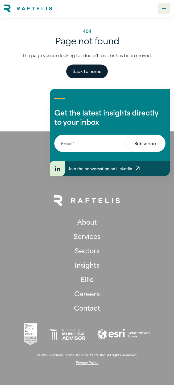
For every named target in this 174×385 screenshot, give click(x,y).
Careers (87, 293)
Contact (87, 308)
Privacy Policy (87, 362)
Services (87, 236)
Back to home (87, 70)
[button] (164, 8)
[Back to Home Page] (87, 200)
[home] (28, 8)
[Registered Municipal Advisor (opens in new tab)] (67, 334)
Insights (87, 265)
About (87, 221)
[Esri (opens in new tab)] (123, 334)
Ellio (87, 279)
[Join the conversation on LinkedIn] (110, 168)
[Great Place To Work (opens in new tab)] (30, 334)
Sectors (87, 250)
